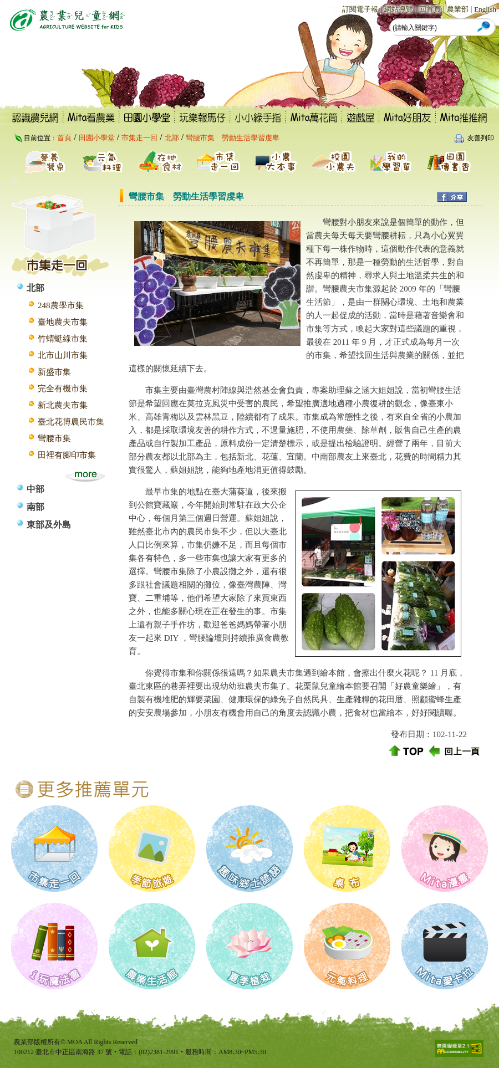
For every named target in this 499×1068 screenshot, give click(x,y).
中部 (35, 489)
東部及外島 (49, 524)
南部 (35, 507)
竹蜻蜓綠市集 (63, 338)
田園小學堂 (97, 138)
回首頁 (430, 9)
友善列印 (480, 138)
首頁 (64, 138)
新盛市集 (54, 371)
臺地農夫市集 (63, 322)
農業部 (458, 9)
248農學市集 (61, 305)
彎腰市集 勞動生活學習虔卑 (232, 138)
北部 (172, 138)
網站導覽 (398, 9)
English (485, 9)
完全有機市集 (63, 388)
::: (336, 8)
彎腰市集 (54, 438)
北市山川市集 (63, 355)
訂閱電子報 (360, 9)
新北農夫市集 (63, 405)
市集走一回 (139, 138)
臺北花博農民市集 (71, 421)
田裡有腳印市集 (67, 455)
